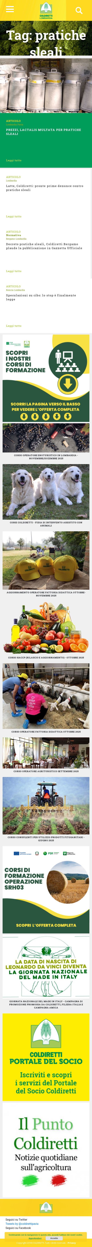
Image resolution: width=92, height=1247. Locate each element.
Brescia (9, 290)
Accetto (54, 1238)
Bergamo (10, 238)
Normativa (13, 235)
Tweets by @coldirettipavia (22, 1223)
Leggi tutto (13, 160)
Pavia (20, 124)
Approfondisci (35, 1238)
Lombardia (11, 124)
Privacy (72, 1242)
